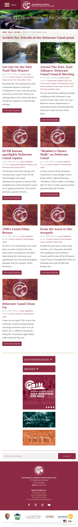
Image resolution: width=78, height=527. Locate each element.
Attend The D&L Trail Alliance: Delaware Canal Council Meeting (57, 70)
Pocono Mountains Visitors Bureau (39, 499)
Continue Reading (11, 110)
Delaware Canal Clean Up (18, 305)
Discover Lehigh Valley (39, 495)
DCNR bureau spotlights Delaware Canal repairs (17, 154)
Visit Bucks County (39, 493)
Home (4, 32)
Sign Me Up (66, 456)
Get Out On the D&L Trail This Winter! (17, 68)
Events (12, 77)
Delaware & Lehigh (39, 470)
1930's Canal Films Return (15, 230)
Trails (29, 80)
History (17, 32)
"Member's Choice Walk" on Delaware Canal (54, 154)
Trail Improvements (47, 89)
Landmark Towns (52, 86)
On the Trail (11, 80)
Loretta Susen (26, 74)
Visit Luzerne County (39, 497)
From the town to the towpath (56, 230)
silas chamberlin (26, 162)
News (61, 86)
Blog (10, 32)
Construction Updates (56, 80)
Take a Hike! (21, 80)
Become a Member (39, 437)
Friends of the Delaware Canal (62, 83)
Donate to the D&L (39, 419)
